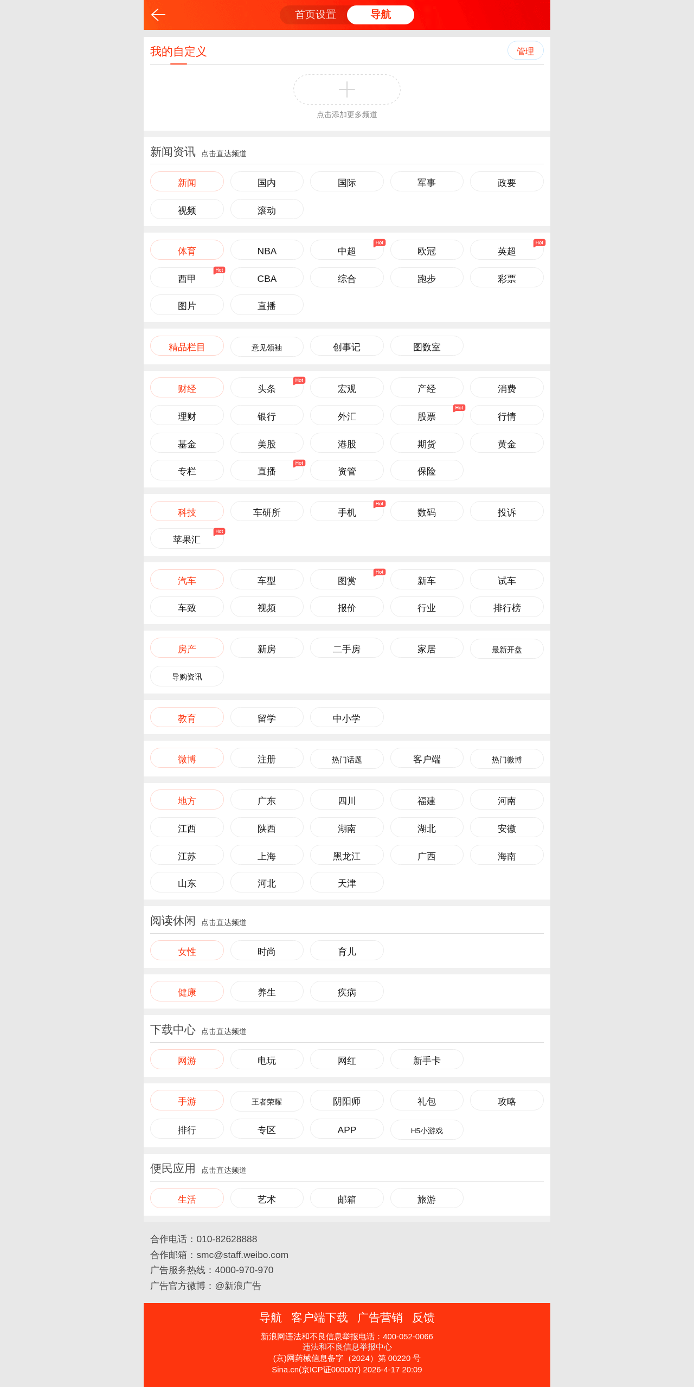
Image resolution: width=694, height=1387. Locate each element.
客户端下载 (319, 1317)
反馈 (423, 1317)
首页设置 (315, 14)
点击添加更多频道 (347, 115)
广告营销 (380, 1317)
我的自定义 (178, 51)
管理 (525, 51)
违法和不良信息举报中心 (347, 1347)
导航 (380, 14)
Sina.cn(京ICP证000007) (316, 1369)
